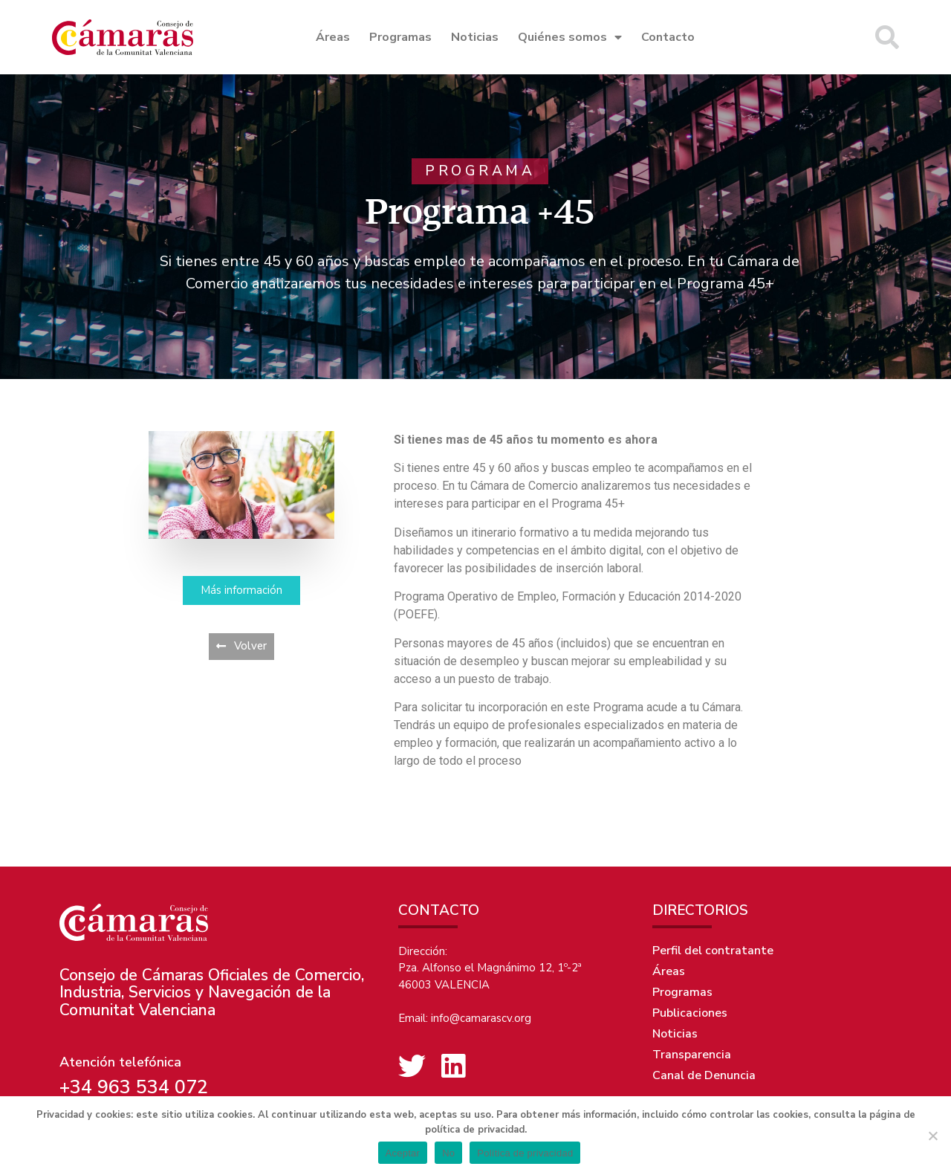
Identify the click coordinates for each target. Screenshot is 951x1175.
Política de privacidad (525, 1153)
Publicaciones (689, 1013)
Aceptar (403, 1153)
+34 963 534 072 (133, 1087)
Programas (400, 37)
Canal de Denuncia (704, 1075)
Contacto (668, 37)
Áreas (333, 37)
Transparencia (691, 1054)
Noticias (475, 37)
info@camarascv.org (481, 1018)
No (448, 1153)
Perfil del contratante (712, 950)
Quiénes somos (570, 37)
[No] (932, 1135)
